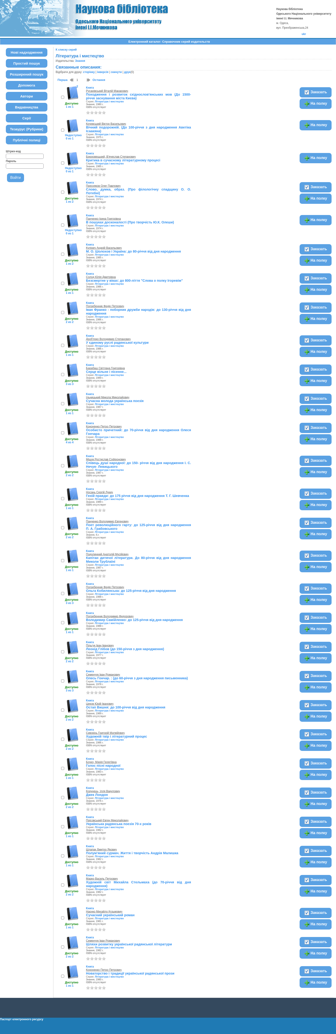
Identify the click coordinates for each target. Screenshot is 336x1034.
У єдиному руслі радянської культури (117, 342)
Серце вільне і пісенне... (106, 372)
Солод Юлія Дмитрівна (101, 277)
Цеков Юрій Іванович (100, 703)
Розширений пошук (26, 74)
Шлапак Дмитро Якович (101, 849)
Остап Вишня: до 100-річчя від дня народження (125, 707)
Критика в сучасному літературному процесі (123, 160)
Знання (80, 60)
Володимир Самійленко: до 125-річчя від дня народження (134, 620)
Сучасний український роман (110, 915)
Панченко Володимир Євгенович (107, 521)
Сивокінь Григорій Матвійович (105, 733)
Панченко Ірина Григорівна (103, 218)
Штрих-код (13, 151)
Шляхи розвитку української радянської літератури (129, 944)
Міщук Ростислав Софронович (106, 459)
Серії (26, 118)
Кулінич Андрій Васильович (104, 248)
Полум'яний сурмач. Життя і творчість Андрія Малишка (132, 853)
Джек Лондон (97, 795)
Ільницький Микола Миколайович (107, 397)
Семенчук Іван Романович (103, 674)
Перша (63, 80)
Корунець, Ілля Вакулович (103, 791)
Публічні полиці (26, 140)
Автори (26, 96)
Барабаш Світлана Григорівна (105, 368)
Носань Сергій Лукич (99, 492)
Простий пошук (26, 63)
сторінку (89, 72)
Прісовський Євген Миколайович (107, 820)
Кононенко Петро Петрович (104, 426)
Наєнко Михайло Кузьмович (104, 911)
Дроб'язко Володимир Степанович (108, 339)
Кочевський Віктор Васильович (106, 123)
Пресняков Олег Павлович (103, 185)
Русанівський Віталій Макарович (107, 91)
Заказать (315, 92)
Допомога (26, 85)
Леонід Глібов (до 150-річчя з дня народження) (125, 649)
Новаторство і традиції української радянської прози (130, 973)
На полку (315, 104)
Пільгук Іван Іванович (100, 645)
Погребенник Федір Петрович (105, 306)
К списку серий (66, 49)
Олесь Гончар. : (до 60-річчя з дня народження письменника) (137, 678)
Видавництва (26, 107)
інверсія (102, 72)
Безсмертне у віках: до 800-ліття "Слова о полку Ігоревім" (134, 280)
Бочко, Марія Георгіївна (101, 762)
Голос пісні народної (103, 765)
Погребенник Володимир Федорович (109, 616)
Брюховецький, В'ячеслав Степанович (111, 156)
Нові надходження (27, 52)
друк (127, 72)
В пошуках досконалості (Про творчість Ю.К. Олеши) (130, 222)
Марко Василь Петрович (102, 878)
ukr (304, 34)
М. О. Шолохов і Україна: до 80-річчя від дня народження (133, 251)
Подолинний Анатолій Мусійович (107, 554)
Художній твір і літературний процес (116, 736)
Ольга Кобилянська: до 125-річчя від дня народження (131, 591)
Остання (99, 80)
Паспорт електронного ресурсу (21, 1019)
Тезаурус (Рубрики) (26, 129)
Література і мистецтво (109, 101)
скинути (116, 72)
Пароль (11, 161)
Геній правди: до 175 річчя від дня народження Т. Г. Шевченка (137, 496)
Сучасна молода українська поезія (115, 401)
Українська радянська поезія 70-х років (118, 824)
